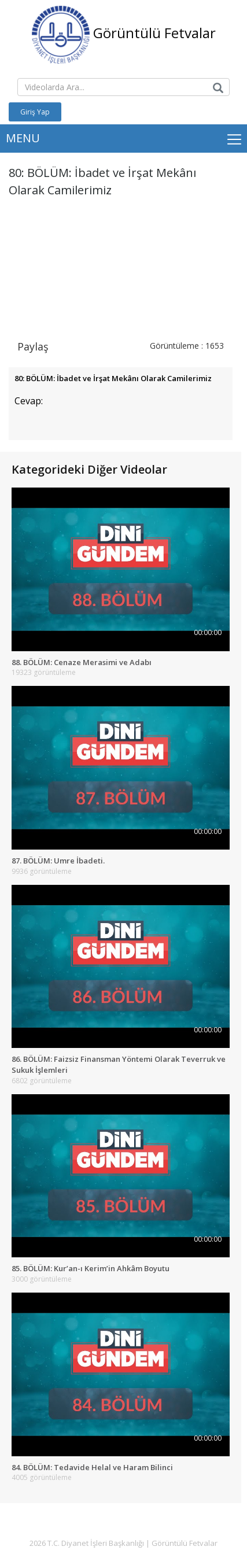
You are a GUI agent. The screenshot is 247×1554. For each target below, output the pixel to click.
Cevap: (28, 400)
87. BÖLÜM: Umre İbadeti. (58, 860)
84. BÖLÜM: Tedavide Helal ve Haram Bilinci (92, 1467)
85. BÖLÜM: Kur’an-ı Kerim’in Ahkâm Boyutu (90, 1268)
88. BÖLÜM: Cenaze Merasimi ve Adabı (82, 662)
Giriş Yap (35, 112)
